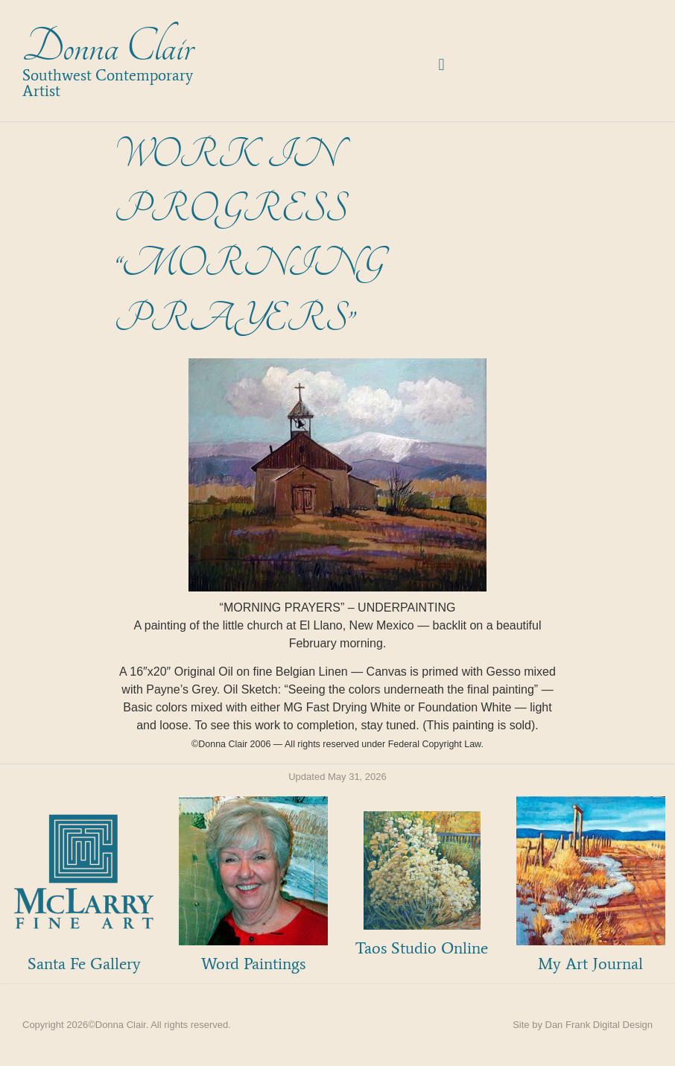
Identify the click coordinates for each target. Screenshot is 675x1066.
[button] (441, 65)
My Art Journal (590, 964)
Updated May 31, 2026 (337, 776)
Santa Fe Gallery (84, 964)
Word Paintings (253, 964)
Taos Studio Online (421, 948)
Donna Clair (107, 47)
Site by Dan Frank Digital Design (583, 1024)
